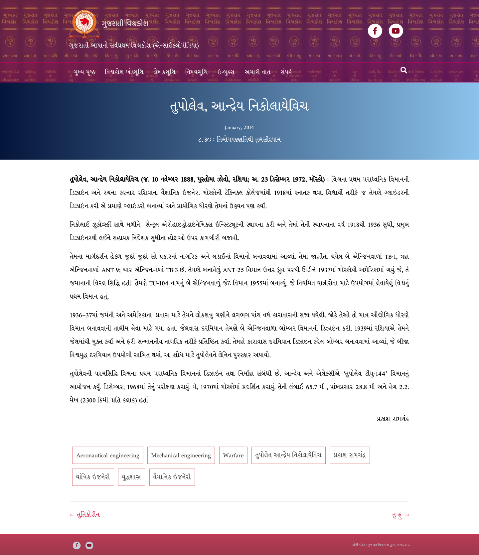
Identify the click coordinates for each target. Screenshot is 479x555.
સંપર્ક (286, 72)
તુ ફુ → (401, 514)
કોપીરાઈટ (358, 544)
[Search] (404, 70)
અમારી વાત (258, 72)
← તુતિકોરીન (85, 514)
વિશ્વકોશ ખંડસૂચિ (124, 72)
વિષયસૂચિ (197, 72)
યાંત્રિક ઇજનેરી (93, 477)
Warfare (233, 455)
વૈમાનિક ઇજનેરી (172, 477)
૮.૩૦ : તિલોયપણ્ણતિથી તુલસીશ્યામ (239, 139)
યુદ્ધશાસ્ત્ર (131, 477)
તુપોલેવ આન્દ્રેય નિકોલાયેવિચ (288, 455)
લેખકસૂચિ (165, 72)
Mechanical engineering (181, 455)
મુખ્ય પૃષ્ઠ (84, 72)
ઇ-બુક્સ (226, 72)
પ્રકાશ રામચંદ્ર (350, 455)
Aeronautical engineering (107, 455)
